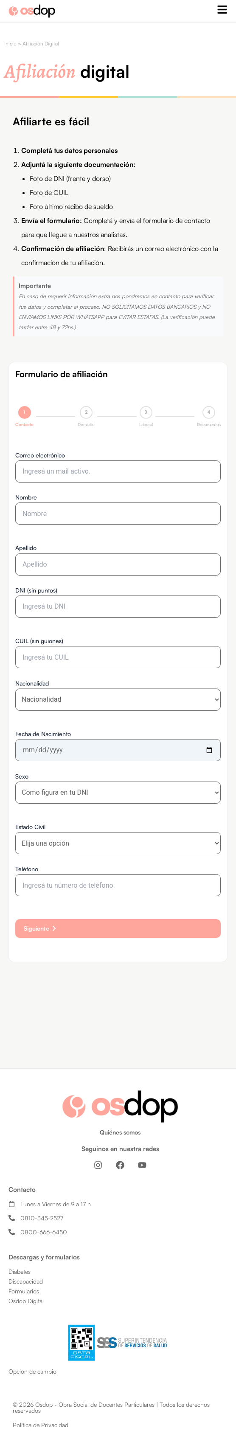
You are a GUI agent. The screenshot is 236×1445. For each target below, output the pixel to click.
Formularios (23, 1291)
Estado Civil (30, 826)
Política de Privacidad (40, 1424)
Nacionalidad (32, 683)
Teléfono (26, 868)
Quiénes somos (120, 1132)
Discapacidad (25, 1281)
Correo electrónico (40, 455)
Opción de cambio (32, 1371)
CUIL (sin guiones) (39, 640)
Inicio (10, 43)
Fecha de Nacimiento (43, 733)
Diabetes (19, 1271)
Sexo (21, 776)
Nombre (26, 497)
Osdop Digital (26, 1300)
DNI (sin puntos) (36, 590)
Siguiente (41, 928)
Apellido (26, 547)
